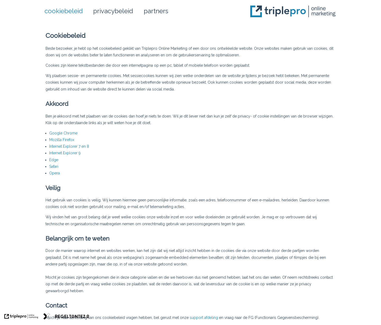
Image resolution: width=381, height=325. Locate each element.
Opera (54, 173)
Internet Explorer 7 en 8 (69, 146)
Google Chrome (63, 133)
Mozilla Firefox (61, 140)
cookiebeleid (63, 11)
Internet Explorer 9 (65, 153)
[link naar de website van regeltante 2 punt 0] (66, 317)
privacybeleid (113, 11)
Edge (53, 160)
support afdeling (204, 317)
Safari (53, 166)
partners (156, 11)
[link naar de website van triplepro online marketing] (21, 317)
